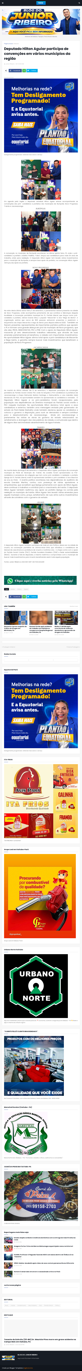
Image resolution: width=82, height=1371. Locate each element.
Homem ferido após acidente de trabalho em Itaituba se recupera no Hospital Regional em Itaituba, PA (41, 629)
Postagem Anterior (9, 647)
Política (19, 589)
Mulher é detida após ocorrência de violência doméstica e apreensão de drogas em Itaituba (65, 629)
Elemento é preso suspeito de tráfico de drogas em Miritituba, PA (15, 628)
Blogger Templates (16, 1368)
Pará (40, 1305)
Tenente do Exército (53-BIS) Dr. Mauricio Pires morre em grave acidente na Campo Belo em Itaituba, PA (40, 1340)
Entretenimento (21, 1305)
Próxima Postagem (73, 647)
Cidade (13, 1305)
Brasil (6, 1305)
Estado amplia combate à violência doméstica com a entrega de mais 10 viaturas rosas (45, 1239)
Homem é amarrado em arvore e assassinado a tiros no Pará (37, 1272)
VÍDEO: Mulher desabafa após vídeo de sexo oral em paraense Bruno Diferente (44, 1263)
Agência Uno (28, 1368)
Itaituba (16, 44)
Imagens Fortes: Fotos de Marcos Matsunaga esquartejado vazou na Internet (43, 1246)
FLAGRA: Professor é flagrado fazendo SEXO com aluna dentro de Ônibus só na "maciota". (43, 1256)
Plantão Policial (48, 1305)
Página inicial (8, 44)
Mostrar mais (74, 606)
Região (26, 589)
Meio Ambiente (32, 1305)
